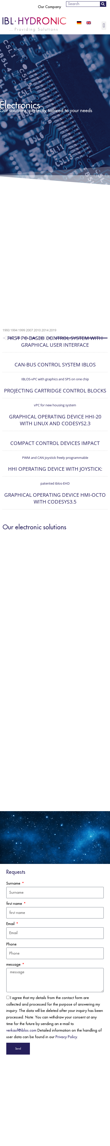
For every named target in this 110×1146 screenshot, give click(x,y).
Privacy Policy (66, 1037)
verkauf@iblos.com (21, 1030)
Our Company (49, 7)
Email (11, 924)
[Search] (103, 4)
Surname (13, 883)
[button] (103, 25)
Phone (11, 944)
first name (14, 904)
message (14, 964)
